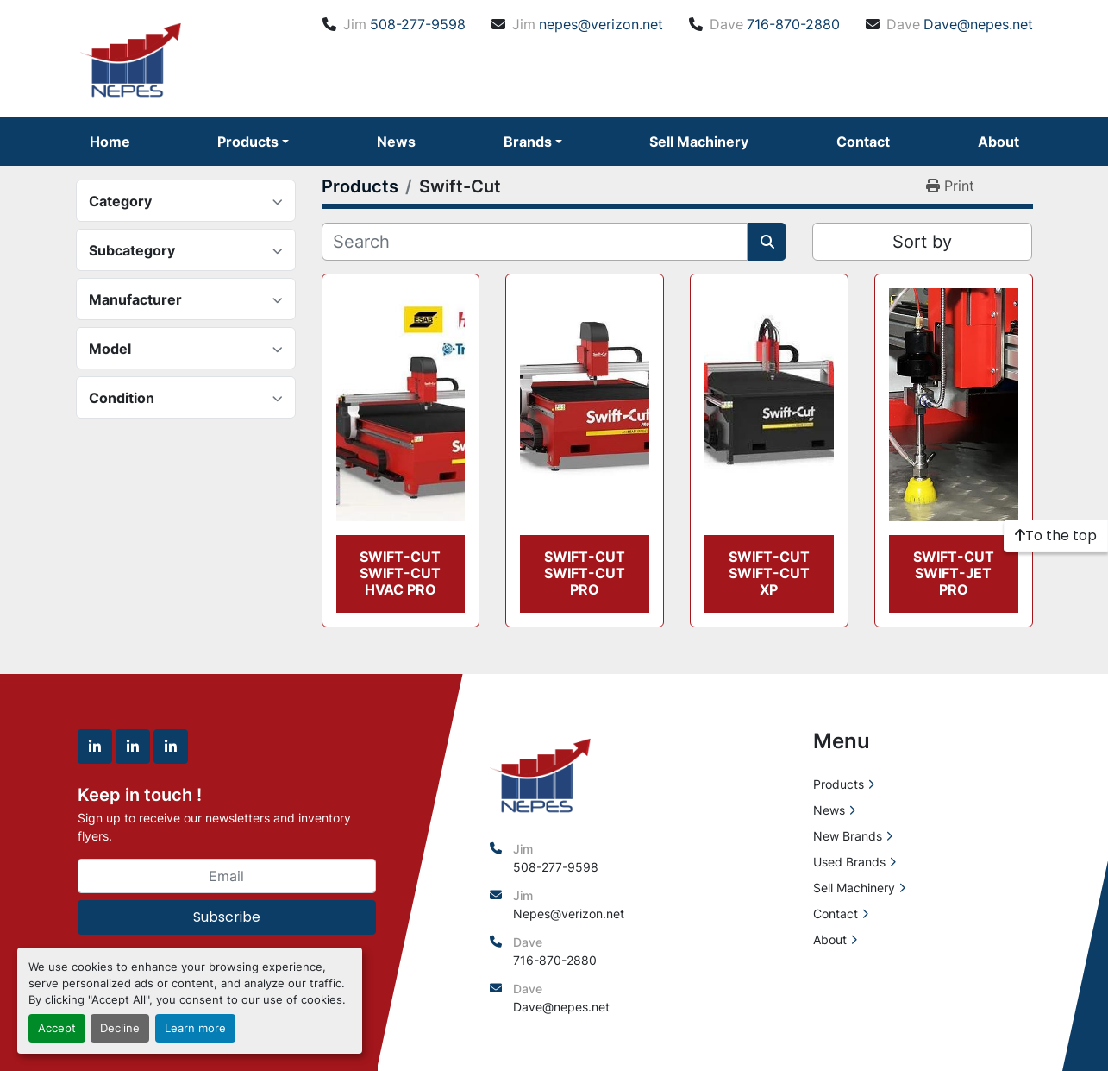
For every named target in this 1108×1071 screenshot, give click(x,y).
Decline (120, 1028)
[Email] (227, 876)
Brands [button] (528, 141)
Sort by (922, 241)
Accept (57, 1028)
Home (110, 141)
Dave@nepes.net (978, 24)
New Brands (847, 835)
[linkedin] (95, 746)
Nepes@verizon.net (568, 913)
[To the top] (1056, 536)
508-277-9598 (418, 24)
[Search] (535, 242)
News (396, 141)
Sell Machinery (698, 141)
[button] (253, 141)
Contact (863, 141)
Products (248, 141)
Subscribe (226, 917)
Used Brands (849, 861)
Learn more (195, 1028)
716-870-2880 (793, 24)
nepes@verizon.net (601, 24)
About (998, 141)
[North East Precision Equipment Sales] (540, 772)
